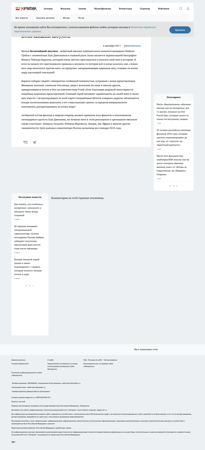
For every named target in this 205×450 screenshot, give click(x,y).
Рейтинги (163, 8)
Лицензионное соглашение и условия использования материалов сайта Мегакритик (62, 366)
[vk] (25, 142)
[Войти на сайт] (188, 8)
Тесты (81, 18)
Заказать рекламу (45, 18)
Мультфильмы (102, 8)
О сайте (50, 360)
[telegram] (35, 142)
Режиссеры (125, 8)
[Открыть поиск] (181, 8)
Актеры (48, 8)
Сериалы (145, 8)
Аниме (82, 8)
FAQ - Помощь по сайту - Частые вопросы (100, 360)
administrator (132, 45)
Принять (180, 29)
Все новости (22, 18)
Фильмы (65, 8)
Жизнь (66, 18)
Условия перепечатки (19, 364)
